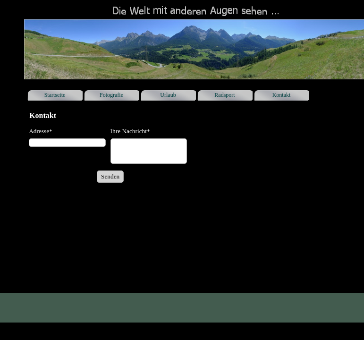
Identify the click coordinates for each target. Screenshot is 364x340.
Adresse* (40, 131)
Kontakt (281, 95)
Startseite (55, 95)
